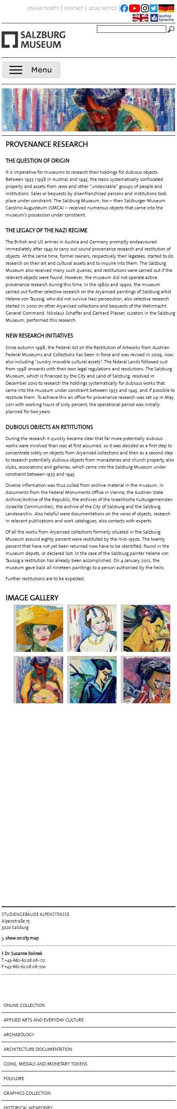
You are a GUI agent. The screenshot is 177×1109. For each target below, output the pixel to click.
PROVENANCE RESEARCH (29, 1074)
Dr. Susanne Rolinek (23, 788)
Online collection (24, 840)
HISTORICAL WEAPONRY (28, 942)
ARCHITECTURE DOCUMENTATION (38, 884)
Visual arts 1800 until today (36, 1059)
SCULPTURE (15, 1001)
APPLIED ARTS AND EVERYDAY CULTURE (44, 854)
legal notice (102, 8)
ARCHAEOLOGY (19, 869)
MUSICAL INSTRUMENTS (28, 971)
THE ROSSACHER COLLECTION (33, 1015)
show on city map (22, 772)
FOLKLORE (14, 913)
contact (73, 8)
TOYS (9, 1030)
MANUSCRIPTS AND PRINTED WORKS (42, 957)
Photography (19, 986)
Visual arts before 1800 (31, 1045)
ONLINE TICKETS (43, 8)
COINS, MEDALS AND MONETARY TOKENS (45, 898)
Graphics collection (27, 928)
